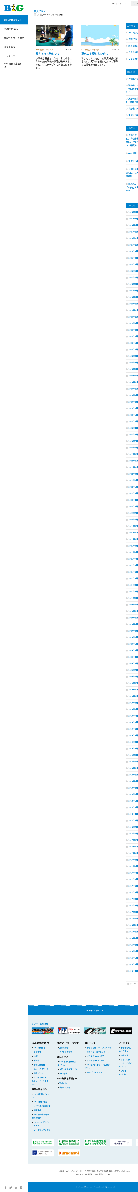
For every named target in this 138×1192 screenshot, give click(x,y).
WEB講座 (62, 1074)
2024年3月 (133, 356)
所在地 (35, 1060)
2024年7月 (133, 336)
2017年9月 (133, 860)
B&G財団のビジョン (40, 1096)
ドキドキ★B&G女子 (94, 1060)
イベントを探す (64, 1052)
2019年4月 (133, 735)
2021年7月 (133, 559)
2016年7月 (133, 951)
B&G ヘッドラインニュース (41, 1124)
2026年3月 (133, 212)
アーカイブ (124, 1043)
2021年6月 (133, 565)
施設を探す (63, 1048)
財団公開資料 (38, 1065)
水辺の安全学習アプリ (67, 1069)
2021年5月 (133, 572)
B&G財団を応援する (13, 65)
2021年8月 (133, 552)
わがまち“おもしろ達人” (125, 1049)
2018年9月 (133, 781)
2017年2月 (133, 905)
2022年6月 (133, 487)
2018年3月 (133, 820)
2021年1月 (133, 598)
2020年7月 (133, 637)
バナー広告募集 (41, 1024)
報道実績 (36, 1110)
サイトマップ (119, 4)
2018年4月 (133, 814)
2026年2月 (133, 219)
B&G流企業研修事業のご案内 (40, 1116)
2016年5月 (133, 964)
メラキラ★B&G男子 (94, 1056)
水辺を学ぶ (9, 47)
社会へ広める (63, 1087)
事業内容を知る (11, 29)
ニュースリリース (40, 1069)
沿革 (35, 1056)
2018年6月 (133, 801)
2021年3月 (133, 585)
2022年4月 (133, 500)
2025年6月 (133, 271)
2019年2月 (133, 748)
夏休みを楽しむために (94, 53)
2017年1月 (133, 912)
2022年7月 (133, 480)
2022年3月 (133, 506)
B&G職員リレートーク (44, 50)
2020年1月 (133, 676)
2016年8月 (133, 945)
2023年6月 (133, 415)
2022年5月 (133, 493)
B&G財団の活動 (39, 1102)
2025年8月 (133, 258)
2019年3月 (133, 742)
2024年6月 (133, 343)
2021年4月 (133, 578)
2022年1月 (133, 519)
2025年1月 (133, 297)
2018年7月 (133, 794)
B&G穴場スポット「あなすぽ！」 (97, 1066)
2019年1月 (133, 755)
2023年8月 (133, 402)
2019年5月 (133, 729)
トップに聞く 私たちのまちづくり (125, 1063)
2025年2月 (133, 291)
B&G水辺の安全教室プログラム (67, 1063)
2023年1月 (133, 448)
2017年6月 (133, 879)
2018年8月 (133, 788)
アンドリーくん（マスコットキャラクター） (41, 1081)
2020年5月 (133, 650)
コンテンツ (9, 56)
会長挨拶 (36, 1052)
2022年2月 (133, 513)
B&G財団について (13, 20)
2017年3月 (133, 899)
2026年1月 (133, 225)
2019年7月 (133, 716)
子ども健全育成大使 (41, 1106)
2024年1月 (133, 369)
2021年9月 (133, 546)
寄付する (62, 1083)
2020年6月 (133, 644)
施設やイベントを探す (14, 38)
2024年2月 (133, 362)
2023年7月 (133, 408)
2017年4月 (133, 892)
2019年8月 (133, 709)
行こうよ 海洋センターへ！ (98, 1052)
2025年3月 (133, 284)
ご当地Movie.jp (123, 1072)
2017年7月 (133, 873)
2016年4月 (133, 971)
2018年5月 (133, 807)
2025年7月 (133, 264)
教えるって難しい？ (48, 53)
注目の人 (123, 1055)
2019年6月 (133, 722)
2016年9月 (133, 938)
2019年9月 (133, 703)
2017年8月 (133, 866)
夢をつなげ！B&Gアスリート (98, 1048)
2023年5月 (133, 421)
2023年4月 (133, 428)
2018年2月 (133, 827)
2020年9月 (133, 624)
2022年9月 (133, 474)
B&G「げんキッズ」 (94, 1072)
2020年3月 (133, 663)
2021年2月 (133, 591)
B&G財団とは (38, 1048)
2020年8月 (133, 631)
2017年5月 (133, 886)
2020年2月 (133, 670)
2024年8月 (133, 330)
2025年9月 (133, 251)
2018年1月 (133, 833)
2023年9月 (133, 395)
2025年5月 (133, 277)
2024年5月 (133, 349)
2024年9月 (133, 323)
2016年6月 (133, 958)
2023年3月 (133, 434)
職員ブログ (39, 11)
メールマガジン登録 (41, 1130)
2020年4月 (133, 657)
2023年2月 (133, 441)
